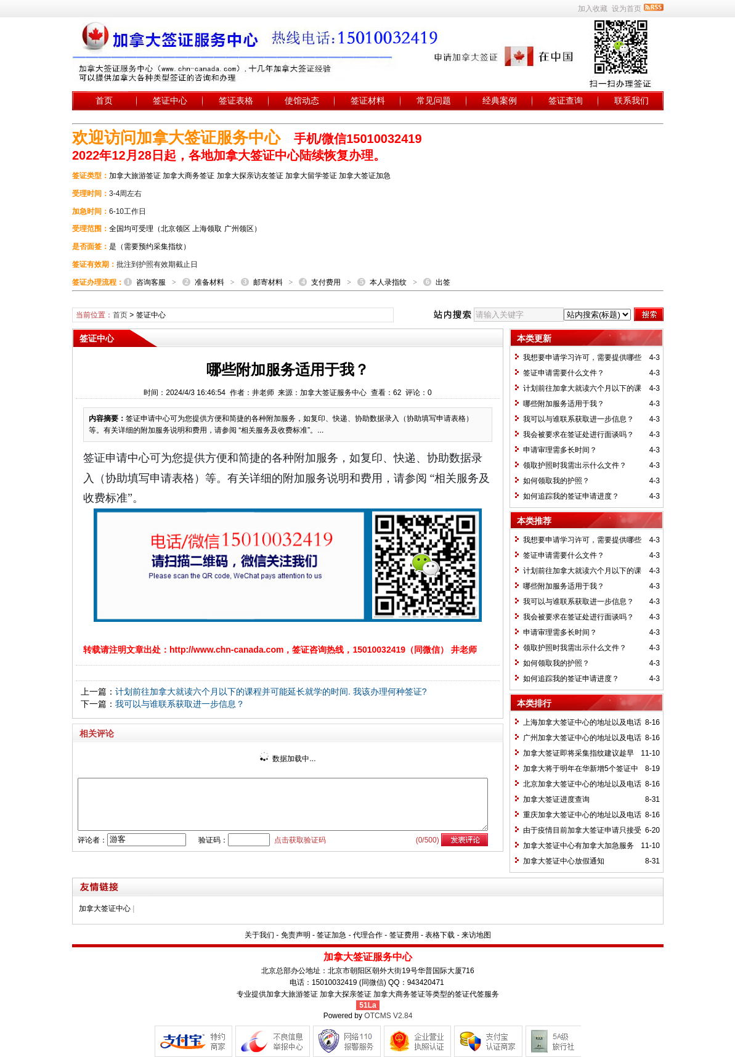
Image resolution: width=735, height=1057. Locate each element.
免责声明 (296, 935)
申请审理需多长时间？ (560, 450)
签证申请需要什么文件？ (563, 373)
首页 (104, 100)
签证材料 (368, 100)
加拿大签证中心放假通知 (563, 861)
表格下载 (440, 935)
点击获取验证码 (300, 840)
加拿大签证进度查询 (556, 799)
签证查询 (565, 100)
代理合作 (368, 935)
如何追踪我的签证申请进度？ (571, 496)
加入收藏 (592, 8)
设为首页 (626, 8)
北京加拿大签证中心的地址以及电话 (582, 784)
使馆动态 (302, 100)
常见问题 (433, 100)
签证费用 (404, 935)
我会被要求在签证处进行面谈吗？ (578, 434)
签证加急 (331, 935)
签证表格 (236, 100)
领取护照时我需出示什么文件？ (575, 465)
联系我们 (631, 100)
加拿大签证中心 (105, 908)
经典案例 (499, 100)
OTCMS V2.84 (388, 1015)
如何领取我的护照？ (556, 480)
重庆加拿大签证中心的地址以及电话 (582, 814)
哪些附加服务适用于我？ (563, 403)
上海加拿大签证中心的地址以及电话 (582, 722)
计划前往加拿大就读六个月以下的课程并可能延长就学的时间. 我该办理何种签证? (271, 691)
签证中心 (170, 100)
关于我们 (259, 935)
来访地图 (476, 935)
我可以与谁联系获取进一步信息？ (180, 704)
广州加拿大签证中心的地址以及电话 (582, 737)
